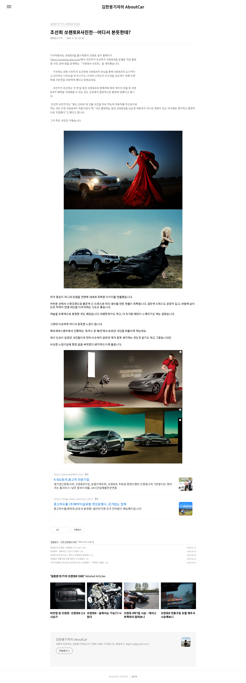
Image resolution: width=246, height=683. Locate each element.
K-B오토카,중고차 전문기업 (71, 479)
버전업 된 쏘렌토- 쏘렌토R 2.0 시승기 (66, 547)
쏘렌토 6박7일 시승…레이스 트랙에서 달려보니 (70, 554)
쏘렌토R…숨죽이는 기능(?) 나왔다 (64, 551)
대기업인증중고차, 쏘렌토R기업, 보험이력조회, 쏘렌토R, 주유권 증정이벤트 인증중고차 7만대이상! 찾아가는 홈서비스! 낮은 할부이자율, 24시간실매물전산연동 (113, 486)
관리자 (134, 676)
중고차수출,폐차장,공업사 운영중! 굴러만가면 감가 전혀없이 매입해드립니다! (98, 508)
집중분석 (54, 541)
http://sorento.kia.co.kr (65, 59)
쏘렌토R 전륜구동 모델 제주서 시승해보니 (67, 558)
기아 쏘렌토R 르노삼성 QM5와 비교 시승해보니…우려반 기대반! (77, 562)
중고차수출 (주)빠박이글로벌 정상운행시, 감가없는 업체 (90, 504)
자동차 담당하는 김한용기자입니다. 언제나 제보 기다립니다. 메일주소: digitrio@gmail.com (102, 644)
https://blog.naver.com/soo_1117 (73, 499)
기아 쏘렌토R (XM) (69, 541)
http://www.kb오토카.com (68, 474)
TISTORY (124, 676)
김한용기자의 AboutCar (123, 7)
